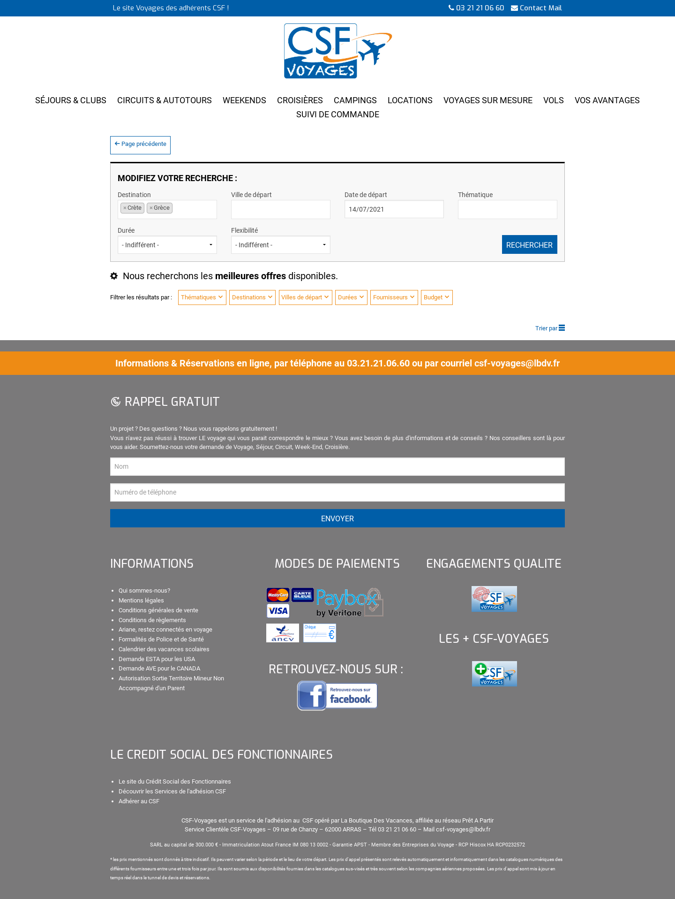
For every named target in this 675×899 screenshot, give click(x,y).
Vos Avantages (607, 100)
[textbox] (276, 208)
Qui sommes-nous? (144, 590)
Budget (437, 297)
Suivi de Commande (337, 114)
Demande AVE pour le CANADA (159, 668)
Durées (351, 297)
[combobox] (167, 209)
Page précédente (140, 143)
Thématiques (202, 297)
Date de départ (394, 204)
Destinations (252, 297)
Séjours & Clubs (70, 100)
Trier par (550, 328)
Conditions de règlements (152, 620)
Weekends (244, 100)
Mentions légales (141, 600)
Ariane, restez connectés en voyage (165, 629)
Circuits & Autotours (164, 100)
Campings (355, 100)
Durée (167, 240)
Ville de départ (280, 204)
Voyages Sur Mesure (487, 100)
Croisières (300, 100)
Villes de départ (305, 297)
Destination (167, 204)
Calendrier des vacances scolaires (164, 649)
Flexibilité (280, 240)
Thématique (507, 204)
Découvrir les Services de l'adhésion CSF (172, 791)
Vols (553, 100)
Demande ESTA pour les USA (157, 659)
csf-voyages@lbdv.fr (517, 363)
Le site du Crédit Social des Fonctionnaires (175, 781)
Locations (410, 100)
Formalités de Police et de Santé (161, 639)
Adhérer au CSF (139, 801)
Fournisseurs (394, 297)
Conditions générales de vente (158, 610)
